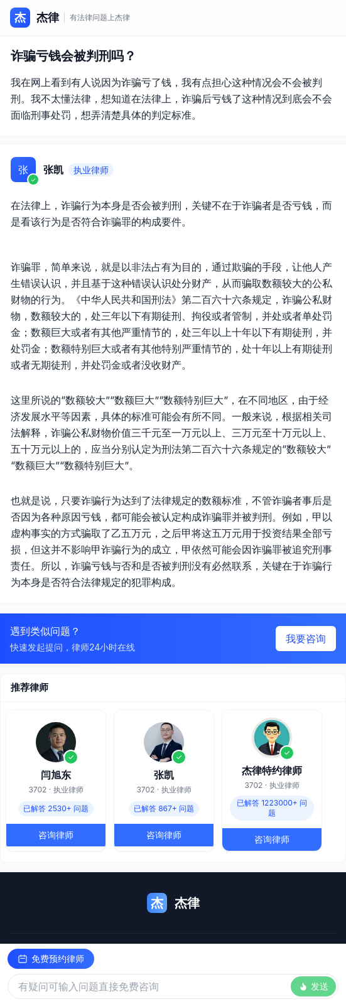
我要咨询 (306, 638)
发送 (313, 986)
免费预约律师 (51, 958)
